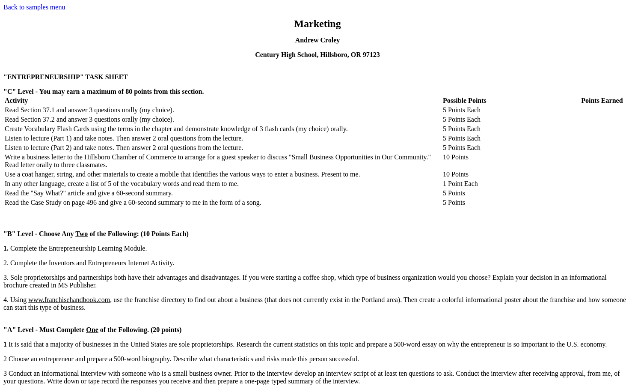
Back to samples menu (34, 7)
